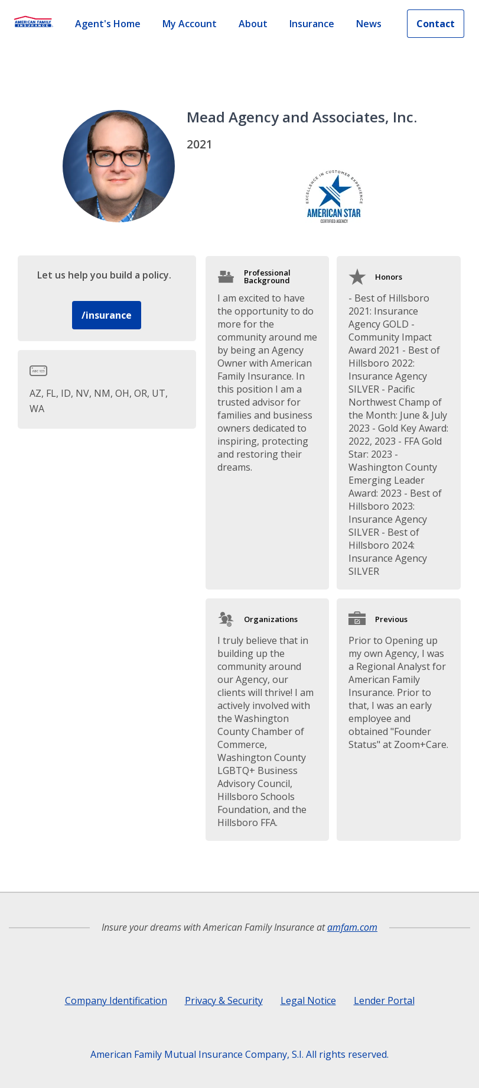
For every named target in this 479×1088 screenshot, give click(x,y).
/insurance (107, 315)
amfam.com (352, 927)
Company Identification (116, 1000)
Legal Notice (308, 1000)
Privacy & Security (224, 1000)
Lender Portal (384, 1000)
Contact (435, 23)
